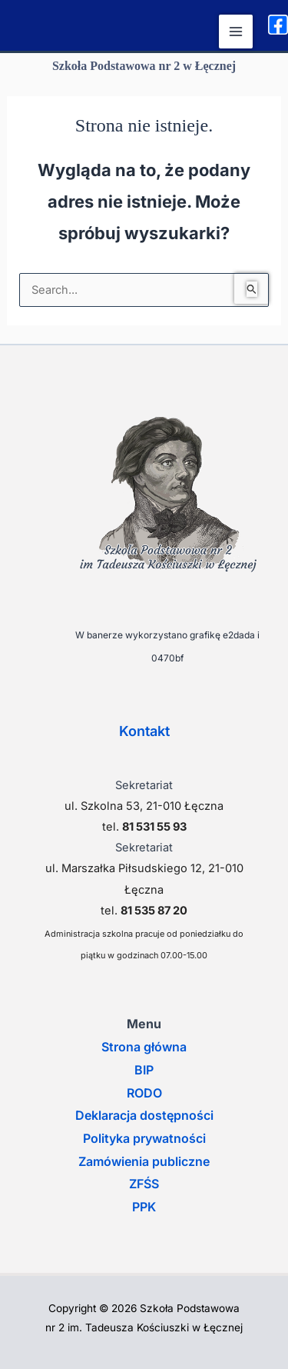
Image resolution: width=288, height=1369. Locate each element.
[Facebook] (278, 25)
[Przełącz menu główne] (236, 31)
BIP (144, 1070)
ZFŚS (144, 1183)
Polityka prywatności (144, 1138)
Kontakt (144, 731)
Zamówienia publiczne (144, 1161)
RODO (144, 1093)
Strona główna (144, 1046)
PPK (144, 1206)
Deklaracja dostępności (144, 1115)
